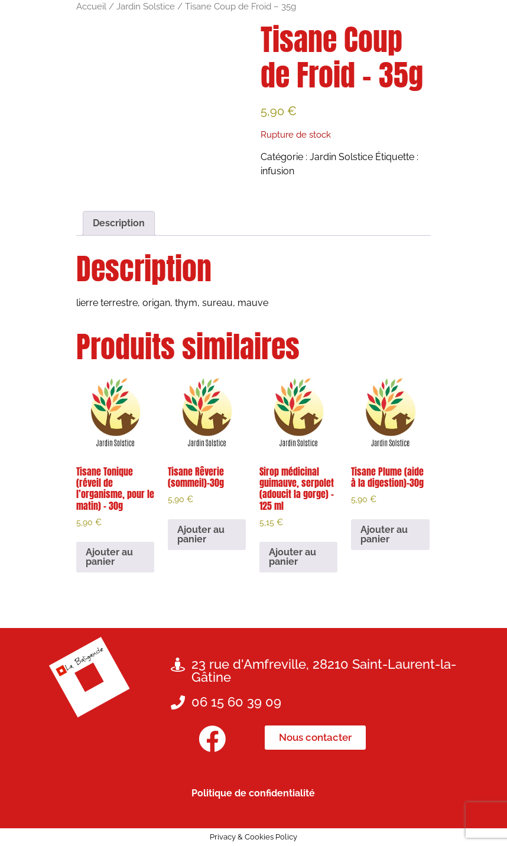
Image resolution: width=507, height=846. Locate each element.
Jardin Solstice (145, 6)
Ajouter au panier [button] (109, 556)
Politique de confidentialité (253, 793)
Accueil (91, 6)
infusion (277, 171)
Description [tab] (119, 223)
